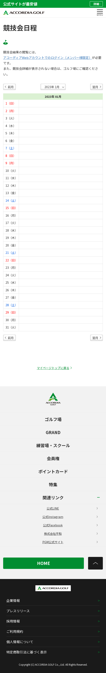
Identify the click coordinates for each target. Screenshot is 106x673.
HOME (43, 563)
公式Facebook (70, 525)
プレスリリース (18, 610)
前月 (11, 87)
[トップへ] (95, 563)
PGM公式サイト (70, 542)
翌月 (95, 87)
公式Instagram (70, 517)
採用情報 (13, 621)
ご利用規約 (14, 631)
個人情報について (19, 641)
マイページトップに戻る (53, 368)
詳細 (97, 4)
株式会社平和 (71, 533)
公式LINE (72, 508)
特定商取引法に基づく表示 (26, 651)
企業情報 (13, 600)
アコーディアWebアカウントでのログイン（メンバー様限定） (47, 58)
